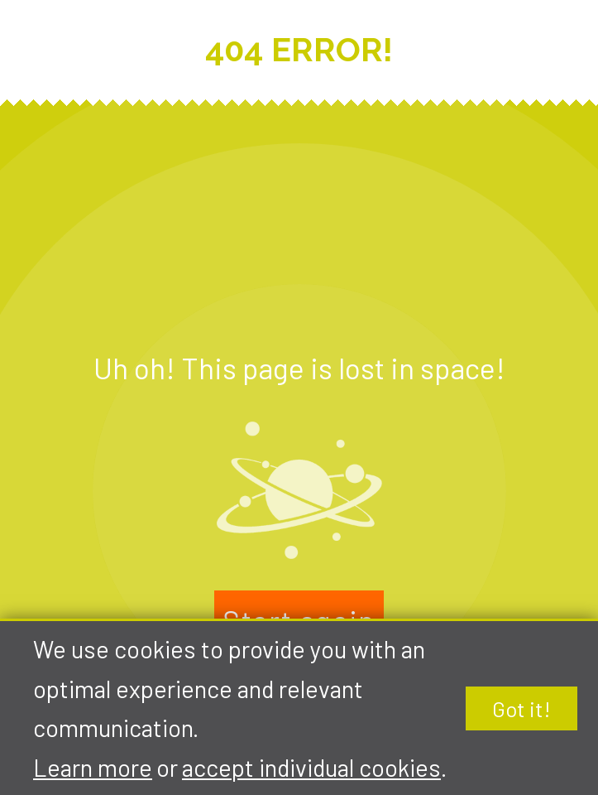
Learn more (92, 767)
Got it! (521, 708)
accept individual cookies (311, 767)
